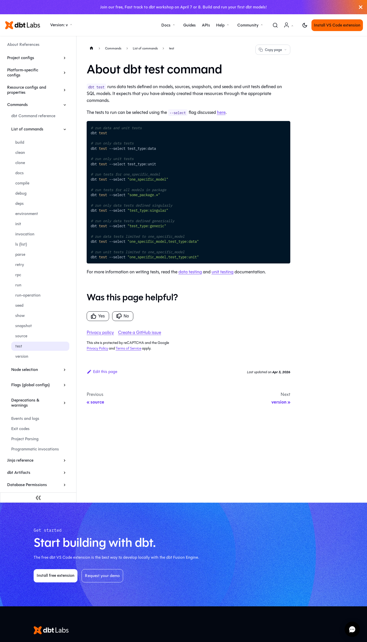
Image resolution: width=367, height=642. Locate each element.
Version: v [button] (59, 25)
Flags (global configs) (30, 385)
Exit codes (20, 429)
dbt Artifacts (18, 472)
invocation (24, 234)
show (20, 315)
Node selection (24, 369)
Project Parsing (24, 439)
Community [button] (247, 25)
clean (20, 152)
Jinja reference (20, 460)
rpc (18, 275)
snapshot (23, 326)
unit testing (222, 272)
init (18, 224)
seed (19, 305)
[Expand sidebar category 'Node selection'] (64, 369)
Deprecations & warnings (25, 402)
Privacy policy (100, 332)
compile (22, 183)
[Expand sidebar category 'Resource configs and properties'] (64, 90)
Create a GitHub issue (139, 332)
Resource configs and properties (26, 89)
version (21, 356)
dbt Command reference (33, 116)
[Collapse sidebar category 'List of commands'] (64, 129)
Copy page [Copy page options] (273, 49)
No (122, 316)
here (221, 112)
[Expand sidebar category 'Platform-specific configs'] (64, 72)
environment (26, 214)
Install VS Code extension (337, 25)
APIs (206, 25)
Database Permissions (27, 485)
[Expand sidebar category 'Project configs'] (64, 57)
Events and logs (25, 418)
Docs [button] (166, 25)
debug (21, 193)
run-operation (28, 295)
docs (19, 173)
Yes (98, 316)
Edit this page (102, 371)
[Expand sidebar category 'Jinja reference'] (64, 460)
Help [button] (220, 25)
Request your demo (102, 576)
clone (20, 163)
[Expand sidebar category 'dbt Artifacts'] (64, 472)
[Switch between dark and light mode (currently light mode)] (304, 25)
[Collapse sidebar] (38, 497)
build (19, 142)
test (18, 346)
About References (23, 44)
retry (19, 265)
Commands (17, 105)
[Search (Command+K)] (275, 25)
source (21, 336)
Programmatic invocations (35, 449)
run (18, 285)
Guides (189, 25)
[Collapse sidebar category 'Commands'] (64, 104)
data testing (190, 272)
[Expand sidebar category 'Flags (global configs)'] (64, 385)
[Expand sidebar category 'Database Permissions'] (64, 484)
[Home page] (91, 48)
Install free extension (55, 575)
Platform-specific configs (22, 72)
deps (19, 203)
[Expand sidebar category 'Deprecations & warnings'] (64, 403)
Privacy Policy (97, 348)
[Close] (360, 7)
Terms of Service (128, 348)
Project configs (20, 58)
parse (20, 254)
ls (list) (21, 244)
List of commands (27, 129)
